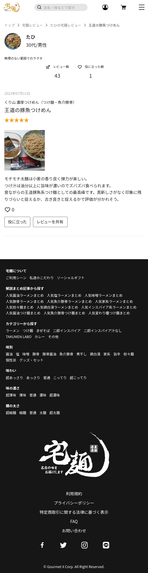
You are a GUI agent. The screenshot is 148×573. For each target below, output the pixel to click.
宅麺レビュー (32, 25)
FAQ (74, 521)
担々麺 (128, 353)
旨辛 (116, 353)
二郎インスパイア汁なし (103, 330)
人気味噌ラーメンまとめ (103, 295)
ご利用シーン (16, 277)
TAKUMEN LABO (19, 336)
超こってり (78, 377)
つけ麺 (28, 330)
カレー (40, 336)
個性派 (11, 359)
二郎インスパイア (67, 330)
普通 (46, 377)
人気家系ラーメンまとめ (114, 301)
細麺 (22, 412)
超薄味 (11, 394)
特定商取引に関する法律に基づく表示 (74, 512)
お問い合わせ (74, 530)
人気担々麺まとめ (20, 307)
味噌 (25, 353)
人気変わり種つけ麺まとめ (109, 312)
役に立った (17, 222)
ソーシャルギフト (71, 277)
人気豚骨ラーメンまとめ (25, 301)
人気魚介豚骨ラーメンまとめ (69, 301)
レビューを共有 (50, 222)
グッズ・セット (31, 359)
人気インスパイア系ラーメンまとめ (108, 307)
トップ (9, 25)
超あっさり (14, 377)
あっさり (33, 377)
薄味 (22, 394)
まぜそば (43, 330)
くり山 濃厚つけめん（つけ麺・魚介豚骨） (40, 102)
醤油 (9, 353)
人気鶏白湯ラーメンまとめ (57, 307)
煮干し (81, 353)
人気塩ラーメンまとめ (64, 295)
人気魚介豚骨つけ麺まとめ (64, 312)
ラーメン (13, 330)
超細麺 (11, 412)
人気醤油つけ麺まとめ (23, 312)
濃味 (42, 394)
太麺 (42, 412)
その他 (53, 336)
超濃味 (54, 394)
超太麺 (54, 412)
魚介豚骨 (66, 353)
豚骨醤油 (49, 353)
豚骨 (35, 353)
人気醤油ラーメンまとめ (25, 295)
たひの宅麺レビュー (65, 25)
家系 (106, 353)
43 (57, 75)
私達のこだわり (41, 277)
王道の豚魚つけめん (27, 110)
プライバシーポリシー (74, 503)
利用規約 (74, 493)
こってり (60, 377)
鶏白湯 (95, 353)
